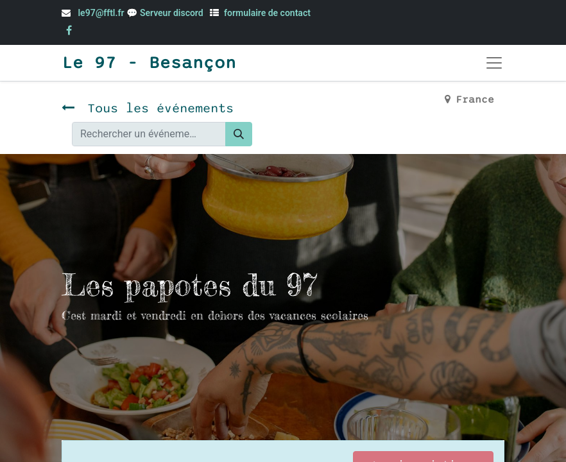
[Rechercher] (238, 134)
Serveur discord (172, 13)
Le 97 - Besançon (149, 63)
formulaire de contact (267, 13)
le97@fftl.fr (101, 13)
